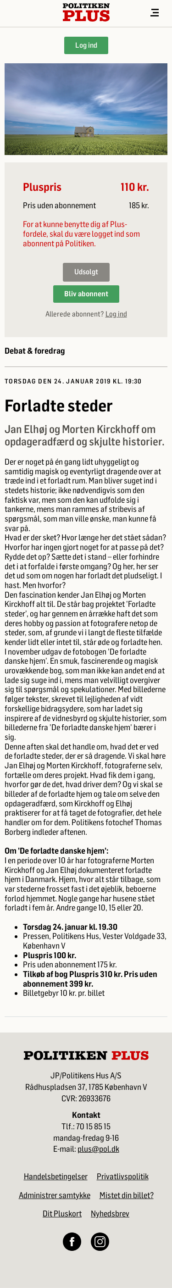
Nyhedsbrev (110, 1214)
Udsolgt (86, 271)
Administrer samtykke (54, 1195)
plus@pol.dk (98, 1149)
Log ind (86, 45)
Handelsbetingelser (56, 1176)
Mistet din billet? (127, 1195)
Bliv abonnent (86, 293)
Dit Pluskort (62, 1214)
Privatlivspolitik (123, 1176)
